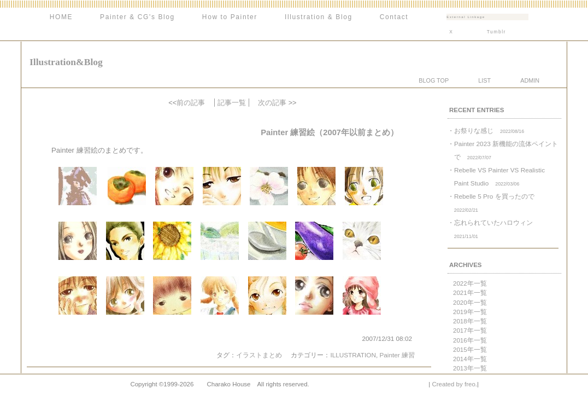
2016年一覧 (470, 340)
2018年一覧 (470, 321)
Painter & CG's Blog (137, 17)
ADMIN (529, 80)
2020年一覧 (470, 302)
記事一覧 (231, 103)
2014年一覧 (470, 359)
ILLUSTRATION (352, 354)
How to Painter (229, 17)
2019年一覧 (470, 312)
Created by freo (453, 384)
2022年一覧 (470, 283)
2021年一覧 (470, 292)
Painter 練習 (397, 354)
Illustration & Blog (318, 17)
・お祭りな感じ (486, 130)
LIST (484, 80)
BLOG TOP (434, 80)
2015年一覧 (470, 349)
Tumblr (496, 31)
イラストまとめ (259, 354)
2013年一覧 (470, 368)
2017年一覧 (470, 330)
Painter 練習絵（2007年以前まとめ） (329, 132)
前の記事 (191, 103)
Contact (394, 17)
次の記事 (272, 103)
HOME (61, 17)
